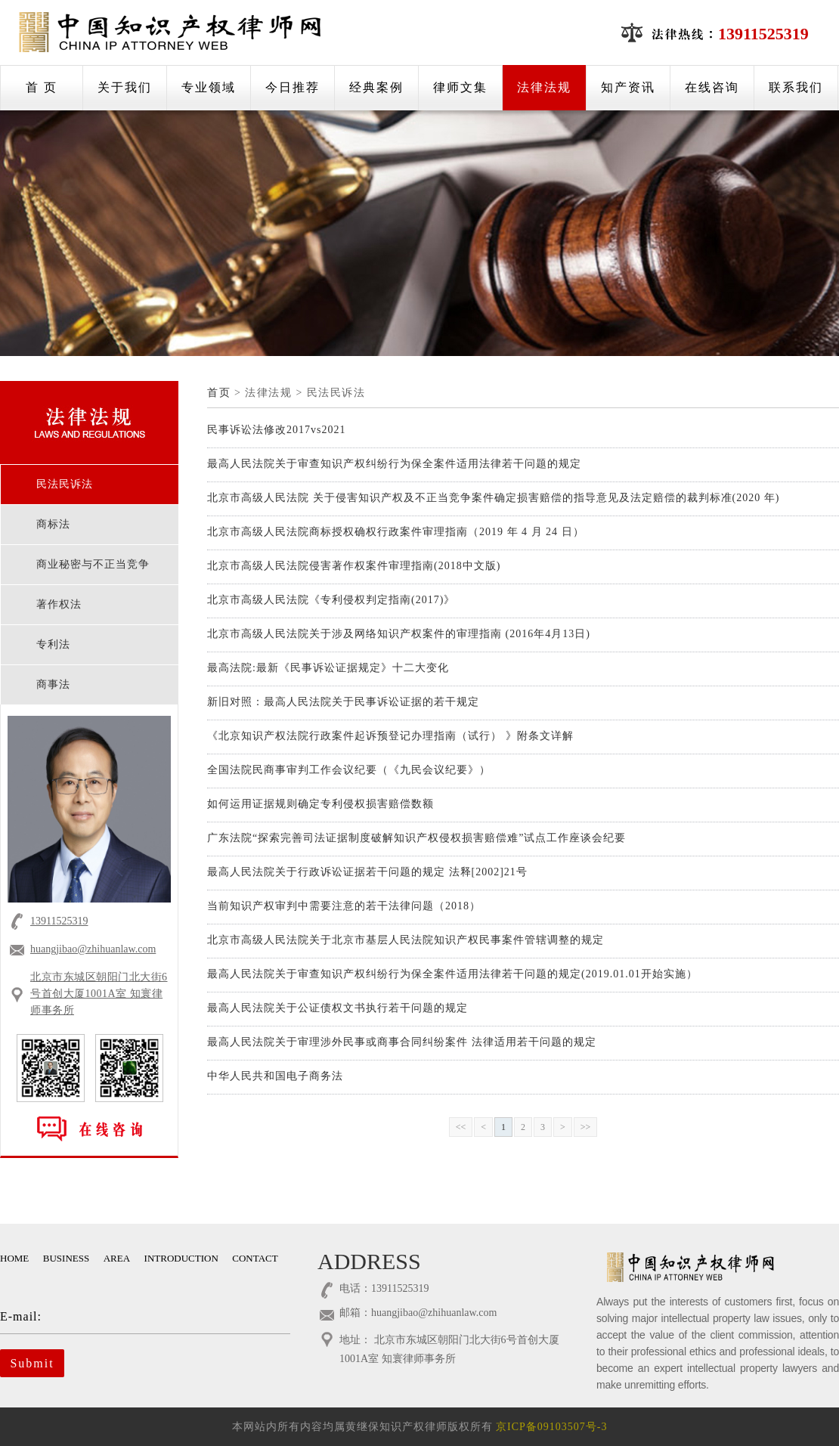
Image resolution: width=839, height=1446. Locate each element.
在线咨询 (712, 87)
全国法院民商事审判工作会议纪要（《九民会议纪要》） (349, 770)
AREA (117, 1258)
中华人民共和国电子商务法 (275, 1076)
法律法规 (544, 87)
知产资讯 (628, 87)
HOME (14, 1258)
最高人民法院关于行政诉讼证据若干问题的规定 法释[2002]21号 (367, 872)
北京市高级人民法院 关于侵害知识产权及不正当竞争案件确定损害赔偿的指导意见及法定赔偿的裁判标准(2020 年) (493, 497)
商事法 (53, 684)
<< (461, 1127)
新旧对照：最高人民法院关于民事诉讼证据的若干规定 (343, 702)
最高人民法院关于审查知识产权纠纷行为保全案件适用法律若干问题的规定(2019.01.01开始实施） (452, 974)
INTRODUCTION (181, 1258)
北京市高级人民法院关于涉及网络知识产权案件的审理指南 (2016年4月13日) (398, 633)
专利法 (53, 644)
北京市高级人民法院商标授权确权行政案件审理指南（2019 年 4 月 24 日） (395, 531)
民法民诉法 (64, 484)
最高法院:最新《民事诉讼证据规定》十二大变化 (328, 667)
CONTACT (254, 1258)
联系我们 (796, 87)
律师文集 (460, 87)
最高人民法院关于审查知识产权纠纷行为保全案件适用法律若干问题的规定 (394, 463)
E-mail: (134, 1316)
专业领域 (208, 87)
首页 (219, 392)
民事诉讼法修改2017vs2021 (276, 429)
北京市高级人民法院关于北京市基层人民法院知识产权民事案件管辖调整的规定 (405, 940)
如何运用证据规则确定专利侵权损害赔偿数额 (320, 804)
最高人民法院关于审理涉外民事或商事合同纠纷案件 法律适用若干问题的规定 (401, 1042)
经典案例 (376, 87)
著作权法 (59, 604)
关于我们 (125, 87)
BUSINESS (66, 1258)
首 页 (41, 87)
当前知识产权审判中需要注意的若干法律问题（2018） (344, 906)
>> (585, 1127)
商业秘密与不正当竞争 (93, 564)
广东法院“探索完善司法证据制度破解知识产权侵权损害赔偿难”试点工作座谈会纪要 (416, 838)
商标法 (53, 524)
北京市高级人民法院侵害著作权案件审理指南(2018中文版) (353, 565)
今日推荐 (292, 87)
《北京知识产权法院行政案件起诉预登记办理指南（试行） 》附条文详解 (390, 736)
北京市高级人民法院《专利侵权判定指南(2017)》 (331, 599)
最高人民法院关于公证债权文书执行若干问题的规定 (337, 1008)
